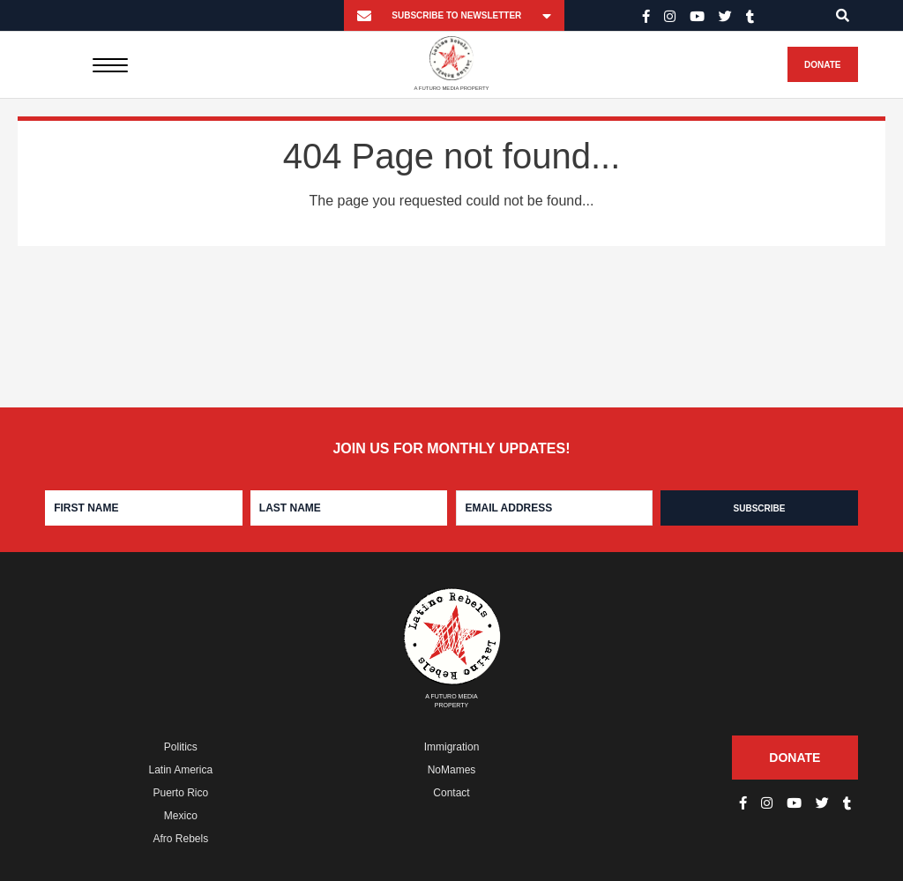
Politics (181, 747)
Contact (451, 793)
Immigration (452, 747)
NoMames (452, 770)
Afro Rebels (180, 838)
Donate (822, 65)
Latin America (180, 770)
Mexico (181, 816)
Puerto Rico (180, 793)
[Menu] (110, 64)
